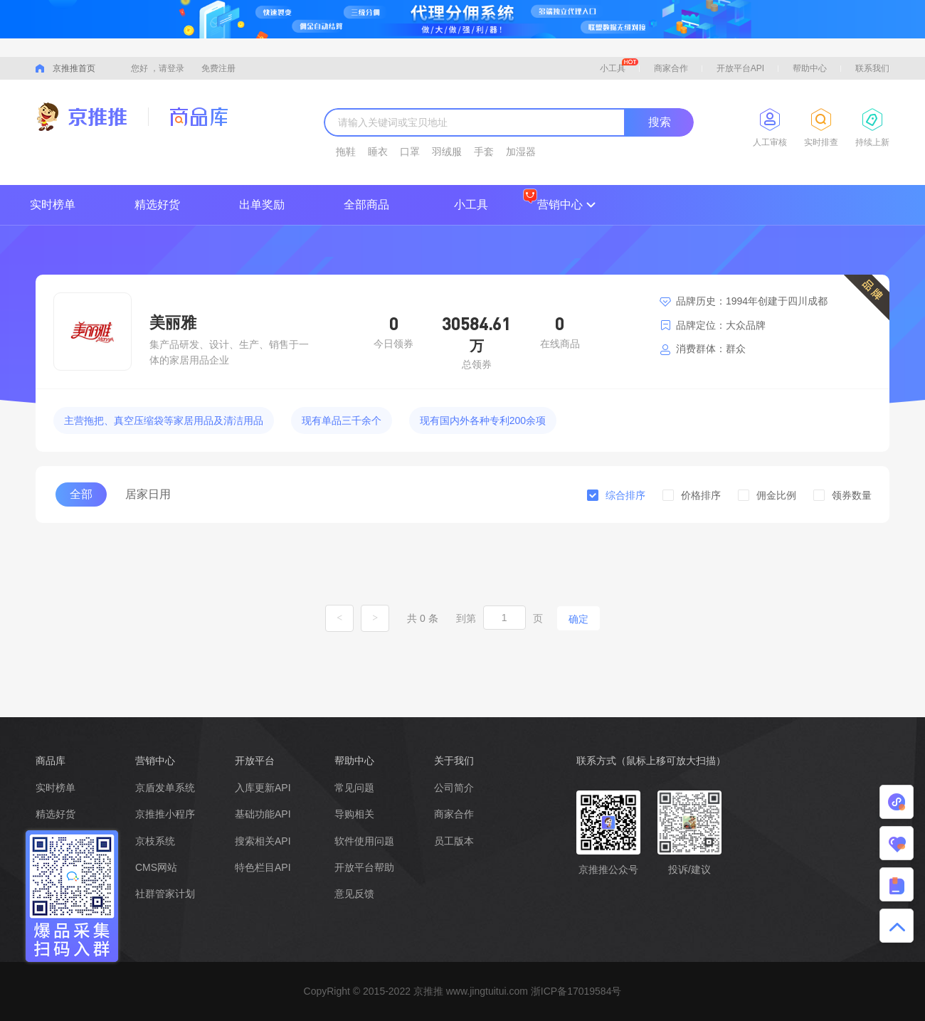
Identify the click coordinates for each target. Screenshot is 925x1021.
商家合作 (671, 68)
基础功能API (263, 814)
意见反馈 (354, 893)
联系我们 (872, 68)
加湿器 (521, 151)
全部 (81, 494)
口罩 (410, 151)
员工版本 (454, 841)
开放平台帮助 (364, 867)
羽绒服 (447, 151)
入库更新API (263, 787)
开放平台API (740, 68)
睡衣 (378, 151)
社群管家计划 (165, 893)
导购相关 (354, 814)
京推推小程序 (165, 814)
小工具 (619, 65)
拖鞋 (346, 151)
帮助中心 (810, 68)
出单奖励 (262, 205)
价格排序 (701, 495)
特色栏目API (263, 867)
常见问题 (354, 787)
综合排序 (625, 495)
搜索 (659, 122)
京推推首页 (74, 68)
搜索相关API (263, 841)
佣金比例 (776, 495)
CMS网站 (156, 867)
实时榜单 (52, 205)
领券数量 (852, 495)
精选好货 (157, 205)
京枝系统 (155, 841)
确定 (578, 619)
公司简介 (454, 787)
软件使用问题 (364, 841)
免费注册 (218, 68)
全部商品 (366, 205)
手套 (484, 151)
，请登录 (167, 68)
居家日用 (148, 494)
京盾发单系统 (165, 787)
